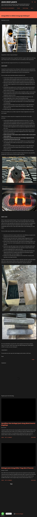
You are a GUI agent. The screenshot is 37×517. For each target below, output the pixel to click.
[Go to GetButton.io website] (2, 515)
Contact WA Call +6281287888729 (7, 8)
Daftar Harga (25, 8)
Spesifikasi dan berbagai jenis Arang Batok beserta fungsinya (18, 424)
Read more (33, 437)
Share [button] (33, 359)
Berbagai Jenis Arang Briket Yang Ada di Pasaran (17, 468)
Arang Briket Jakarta (9, 2)
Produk (18, 8)
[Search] (32, 2)
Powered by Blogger (18, 513)
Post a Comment (8, 437)
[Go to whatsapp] (2, 513)
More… (32, 8)
